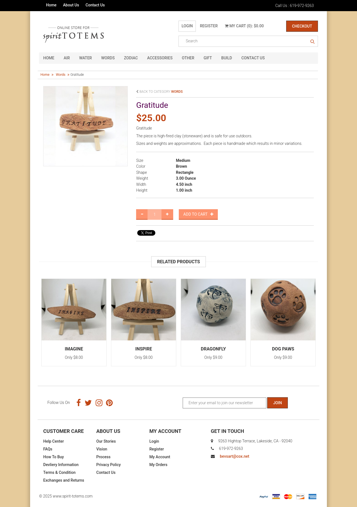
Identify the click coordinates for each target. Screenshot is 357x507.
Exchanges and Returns (63, 480)
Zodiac (131, 58)
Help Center (53, 441)
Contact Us (95, 5)
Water (85, 58)
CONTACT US (253, 58)
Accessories (160, 58)
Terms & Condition (59, 472)
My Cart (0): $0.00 (244, 26)
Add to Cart (198, 214)
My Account (159, 457)
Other (188, 58)
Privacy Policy (108, 464)
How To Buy (53, 457)
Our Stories (106, 441)
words (60, 75)
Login (187, 26)
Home (51, 5)
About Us (71, 5)
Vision (101, 449)
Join (277, 403)
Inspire (143, 349)
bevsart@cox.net (234, 456)
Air (67, 58)
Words (108, 58)
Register (209, 26)
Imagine (74, 349)
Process (103, 457)
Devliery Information (61, 464)
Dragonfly (213, 349)
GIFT (208, 58)
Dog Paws (283, 349)
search (312, 42)
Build (226, 58)
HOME (48, 58)
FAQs (47, 449)
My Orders (158, 464)
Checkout (302, 26)
